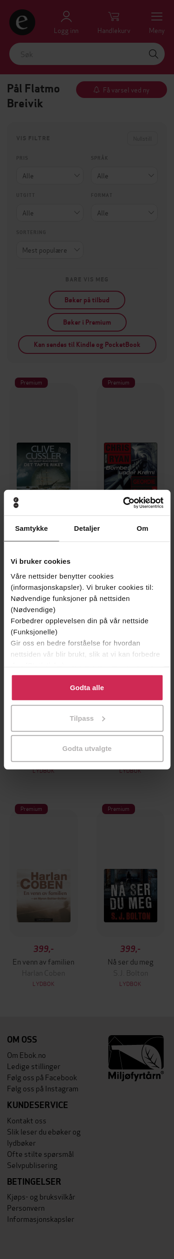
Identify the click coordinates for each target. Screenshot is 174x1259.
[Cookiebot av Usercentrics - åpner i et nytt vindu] (123, 502)
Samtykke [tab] (31, 528)
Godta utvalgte (86, 748)
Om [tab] (142, 528)
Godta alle (87, 687)
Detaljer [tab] (87, 528)
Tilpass (87, 718)
